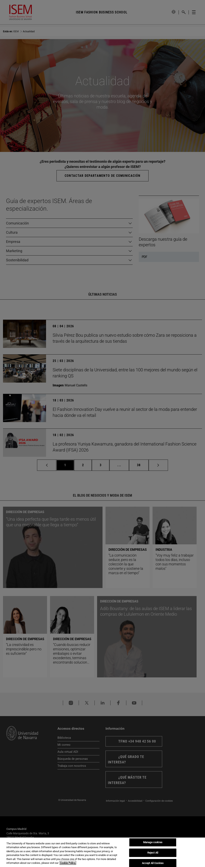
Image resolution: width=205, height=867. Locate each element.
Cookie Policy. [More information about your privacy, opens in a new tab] (68, 862)
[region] (102, 852)
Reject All (152, 852)
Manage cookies (152, 842)
